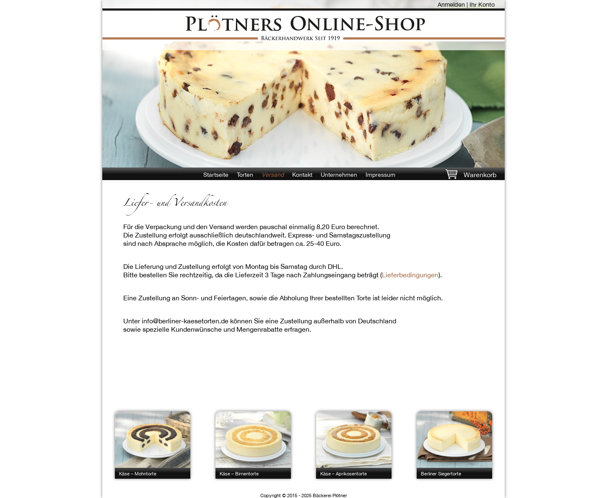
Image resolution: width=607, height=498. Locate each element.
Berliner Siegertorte (441, 473)
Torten (245, 174)
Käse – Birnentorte (239, 473)
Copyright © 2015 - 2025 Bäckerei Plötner (303, 495)
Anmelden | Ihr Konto (466, 4)
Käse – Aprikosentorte (343, 473)
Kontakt (302, 174)
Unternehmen (339, 174)
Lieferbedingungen (410, 275)
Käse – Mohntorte (137, 473)
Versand (273, 174)
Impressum (380, 174)
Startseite (215, 174)
